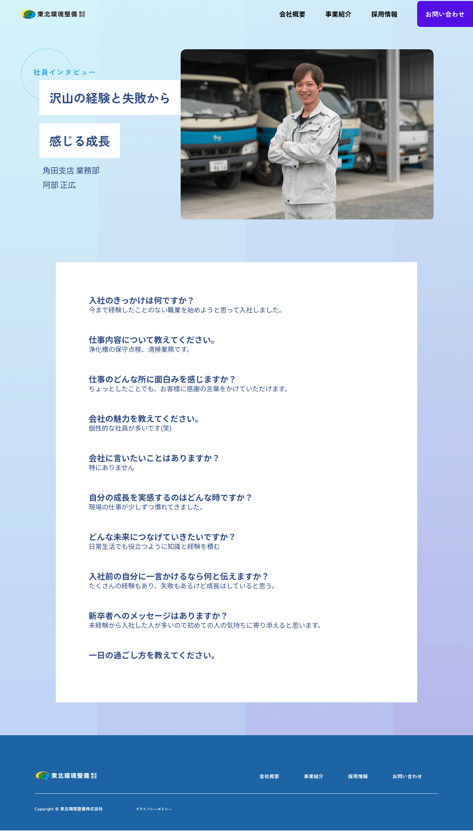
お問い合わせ (445, 18)
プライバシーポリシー (162, 816)
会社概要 (292, 18)
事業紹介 (338, 18)
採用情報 (384, 18)
